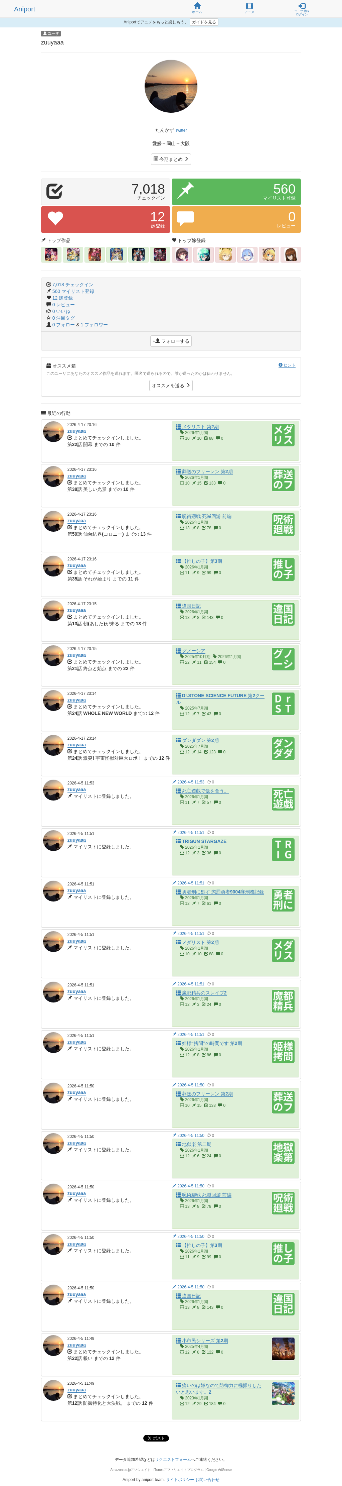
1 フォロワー (94, 324)
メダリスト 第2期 (197, 426)
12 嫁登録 (62, 298)
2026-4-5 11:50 (188, 1085)
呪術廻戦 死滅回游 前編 (203, 516)
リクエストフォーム (173, 1459)
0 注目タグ (63, 318)
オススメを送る (171, 385)
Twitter (181, 130)
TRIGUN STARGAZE (201, 841)
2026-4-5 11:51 (188, 832)
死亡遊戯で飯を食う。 (202, 790)
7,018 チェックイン (73, 284)
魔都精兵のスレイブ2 (201, 992)
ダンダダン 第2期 (197, 740)
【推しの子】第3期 (199, 561)
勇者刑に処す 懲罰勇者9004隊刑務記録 (220, 891)
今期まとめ (171, 159)
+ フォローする (171, 341)
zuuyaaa (76, 431)
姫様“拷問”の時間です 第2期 (209, 1043)
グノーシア (190, 650)
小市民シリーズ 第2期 (202, 1340)
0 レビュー (63, 304)
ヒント (287, 365)
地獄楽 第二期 (193, 1144)
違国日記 (188, 606)
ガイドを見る (204, 22)
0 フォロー (64, 324)
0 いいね (61, 311)
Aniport (24, 9)
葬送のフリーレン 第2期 (204, 471)
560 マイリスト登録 (73, 291)
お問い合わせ (207, 1479)
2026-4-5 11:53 (188, 782)
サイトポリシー (180, 1479)
